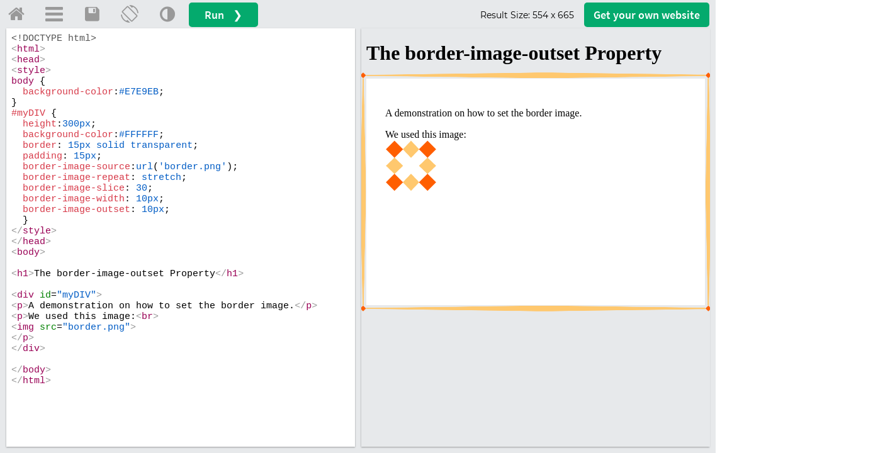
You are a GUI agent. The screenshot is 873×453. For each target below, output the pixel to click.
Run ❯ (223, 15)
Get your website (647, 15)
